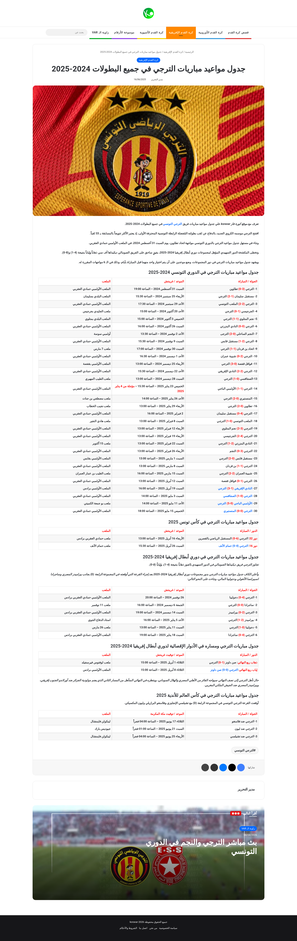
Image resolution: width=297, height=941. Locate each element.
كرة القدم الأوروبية (211, 32)
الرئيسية (191, 51)
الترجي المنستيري (238, 511)
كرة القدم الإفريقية (181, 32)
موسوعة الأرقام (124, 32)
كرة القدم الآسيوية (151, 32)
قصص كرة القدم (238, 32)
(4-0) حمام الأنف (233, 546)
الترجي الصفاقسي (237, 496)
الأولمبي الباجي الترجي (235, 503)
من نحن (153, 928)
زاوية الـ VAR (100, 32)
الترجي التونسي (172, 224)
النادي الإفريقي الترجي (235, 488)
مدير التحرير (157, 79)
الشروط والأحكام (128, 928)
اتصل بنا (143, 928)
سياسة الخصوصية (168, 928)
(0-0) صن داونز (224, 670)
